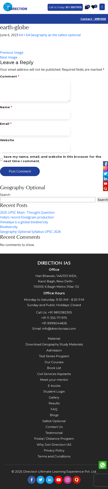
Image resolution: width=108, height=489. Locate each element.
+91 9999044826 (54, 323)
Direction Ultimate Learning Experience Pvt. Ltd (59, 471)
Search (5, 194)
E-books (54, 386)
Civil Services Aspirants (54, 374)
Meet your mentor (54, 380)
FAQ (54, 409)
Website (7, 140)
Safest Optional (54, 421)
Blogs (54, 415)
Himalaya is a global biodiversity (24, 222)
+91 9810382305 (60, 312)
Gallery (54, 397)
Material (54, 338)
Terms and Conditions (54, 456)
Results (54, 403)
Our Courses (54, 362)
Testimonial (54, 433)
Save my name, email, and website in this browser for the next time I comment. (52, 159)
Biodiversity (9, 227)
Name (6, 107)
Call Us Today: (65, 7)
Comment (9, 76)
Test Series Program (54, 356)
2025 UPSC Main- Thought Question (27, 212)
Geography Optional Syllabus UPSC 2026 (30, 231)
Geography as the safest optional (55, 35)
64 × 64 (24, 35)
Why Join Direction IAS (54, 444)
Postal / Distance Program (54, 438)
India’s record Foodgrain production (27, 217)
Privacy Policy (54, 450)
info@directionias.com (59, 328)
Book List (54, 368)
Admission (54, 350)
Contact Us (54, 427)
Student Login (54, 391)
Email (6, 124)
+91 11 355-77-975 (54, 318)
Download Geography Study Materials (54, 344)
